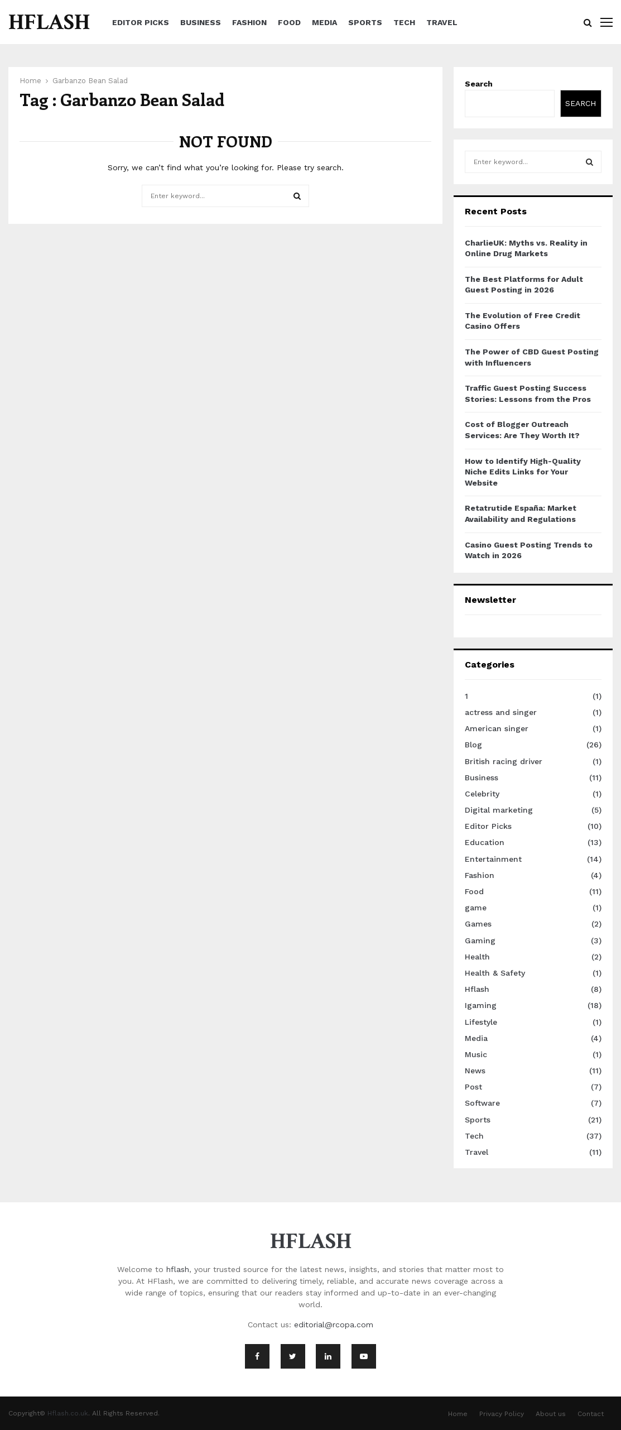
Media (324, 22)
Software (482, 1102)
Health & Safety (495, 972)
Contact (590, 1414)
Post (473, 1086)
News (475, 1070)
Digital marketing (499, 809)
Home (458, 1414)
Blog (473, 744)
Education (484, 842)
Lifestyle (481, 1022)
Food (289, 22)
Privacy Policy (501, 1414)
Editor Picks (140, 22)
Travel (442, 22)
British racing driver (503, 761)
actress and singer (501, 712)
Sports (365, 22)
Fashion (249, 22)
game (476, 907)
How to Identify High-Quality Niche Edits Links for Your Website (523, 472)
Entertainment (493, 859)
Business (200, 22)
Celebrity (482, 793)
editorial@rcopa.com (333, 1324)
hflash (177, 1269)
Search (479, 83)
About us (551, 1414)
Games (478, 923)
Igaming (481, 1005)
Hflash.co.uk (67, 1413)
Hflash (477, 989)
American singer (496, 728)
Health (477, 956)
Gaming (480, 940)
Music (476, 1054)
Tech (404, 22)
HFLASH (49, 22)
